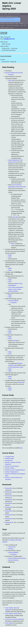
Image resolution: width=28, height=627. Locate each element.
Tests (12, 21)
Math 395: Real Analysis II (7, 23)
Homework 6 (9, 507)
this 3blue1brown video (16, 367)
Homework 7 (8, 511)
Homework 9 (8, 518)
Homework (7, 21)
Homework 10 (9, 522)
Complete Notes (9, 456)
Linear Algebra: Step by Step (12, 613)
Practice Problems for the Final (14, 72)
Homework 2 (8, 492)
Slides (10, 255)
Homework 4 (9, 499)
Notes (2, 21)
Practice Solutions (13, 560)
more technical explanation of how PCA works (17, 185)
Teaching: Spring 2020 (14, 14)
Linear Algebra (9, 623)
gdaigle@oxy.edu (9, 39)
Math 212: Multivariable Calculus (9, 16)
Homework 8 (9, 515)
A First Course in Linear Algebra (13, 619)
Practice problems (13, 300)
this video (15, 217)
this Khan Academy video (15, 364)
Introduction (9, 460)
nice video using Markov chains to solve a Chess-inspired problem (15, 289)
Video (9, 257)
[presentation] (14, 209)
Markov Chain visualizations (15, 284)
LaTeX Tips (23, 25)
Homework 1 (8, 488)
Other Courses (19, 23)
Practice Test (11, 547)
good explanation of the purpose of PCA (15, 161)
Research (3, 25)
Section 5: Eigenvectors (11, 472)
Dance (11, 27)
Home (2, 14)
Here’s (13, 243)
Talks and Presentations (13, 25)
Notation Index (9, 458)
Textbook (17, 21)
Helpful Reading (4, 27)
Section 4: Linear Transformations (15, 470)
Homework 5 (8, 503)
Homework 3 (9, 496)
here (21, 448)
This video (11, 80)
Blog (6, 14)
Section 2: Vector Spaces (12, 466)
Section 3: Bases (9, 468)
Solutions (11, 74)
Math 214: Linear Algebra (7, 18)
